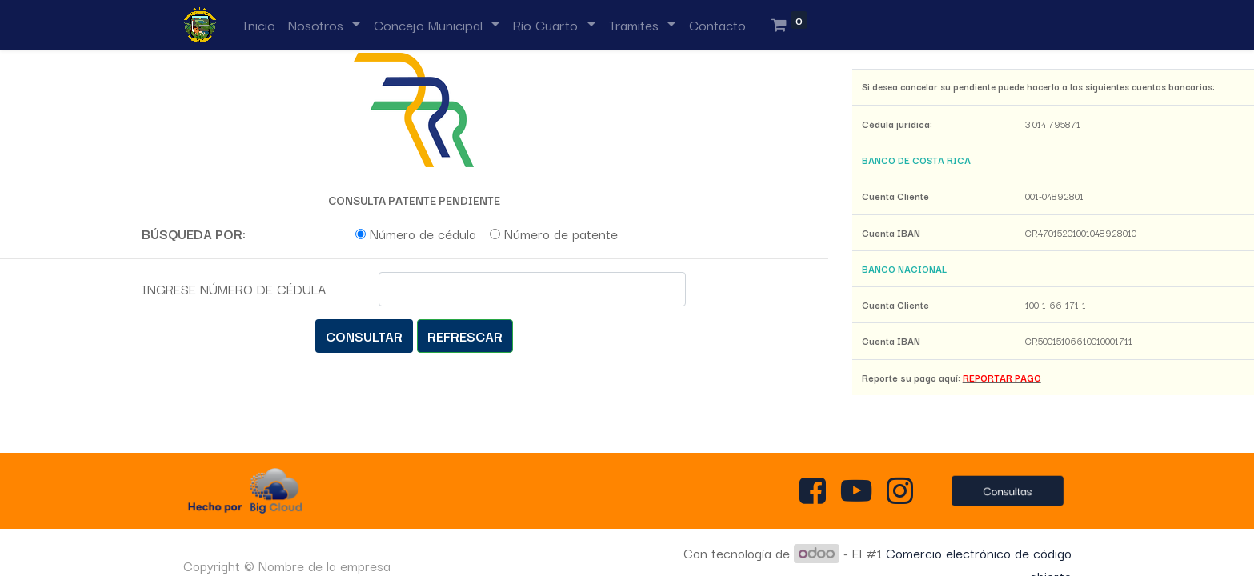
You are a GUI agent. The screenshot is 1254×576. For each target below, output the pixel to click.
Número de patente (561, 233)
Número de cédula (423, 233)
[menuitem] (259, 24)
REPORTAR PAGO (1002, 377)
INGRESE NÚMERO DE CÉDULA (234, 288)
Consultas (1007, 491)
